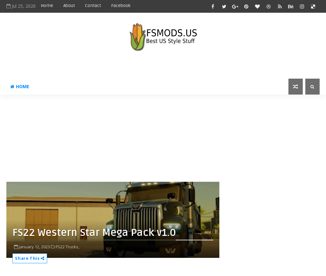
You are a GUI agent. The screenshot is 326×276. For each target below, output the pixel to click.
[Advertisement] (160, 140)
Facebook (121, 5)
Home (47, 5)
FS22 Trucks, (67, 247)
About (69, 5)
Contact (93, 5)
